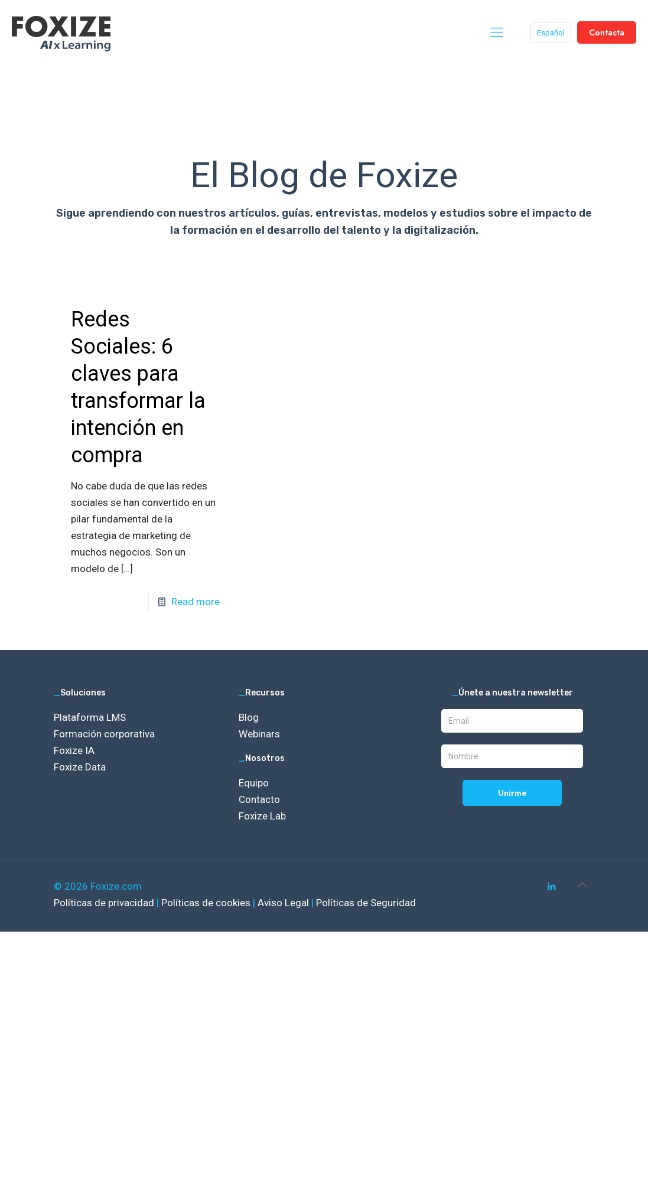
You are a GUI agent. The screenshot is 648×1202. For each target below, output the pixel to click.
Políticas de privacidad (105, 903)
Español (551, 32)
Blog (249, 717)
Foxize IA (74, 750)
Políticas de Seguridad (366, 903)
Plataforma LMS (90, 717)
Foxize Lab (262, 816)
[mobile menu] (497, 32)
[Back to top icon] (582, 885)
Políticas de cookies (207, 903)
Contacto (259, 799)
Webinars (259, 734)
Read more (195, 601)
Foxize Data (80, 767)
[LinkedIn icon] (552, 886)
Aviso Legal (284, 903)
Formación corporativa (104, 734)
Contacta (606, 32)
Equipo (254, 783)
